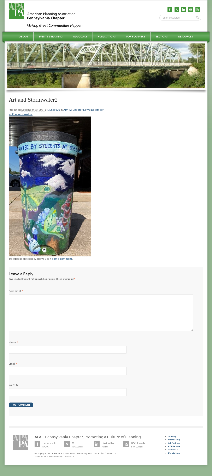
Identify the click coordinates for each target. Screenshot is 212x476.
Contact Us (69, 463)
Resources (185, 36)
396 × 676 (54, 110)
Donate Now (174, 459)
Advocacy (80, 36)
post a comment (62, 259)
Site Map (172, 442)
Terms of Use (40, 463)
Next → (28, 114)
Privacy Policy (55, 463)
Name (13, 349)
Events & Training (51, 36)
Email (13, 370)
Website (14, 391)
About (23, 36)
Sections (162, 36)
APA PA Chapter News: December (83, 110)
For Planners (135, 36)
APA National (174, 452)
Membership (174, 446)
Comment (16, 291)
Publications (107, 36)
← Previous (16, 114)
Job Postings (174, 449)
